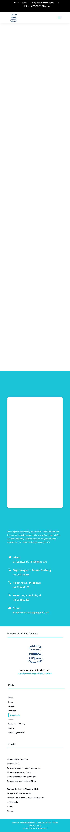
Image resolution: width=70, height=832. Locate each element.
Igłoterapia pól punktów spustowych (21, 777)
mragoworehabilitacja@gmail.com (44, 3)
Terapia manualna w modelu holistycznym (23, 768)
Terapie (11, 706)
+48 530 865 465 (21, 599)
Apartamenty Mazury (16, 724)
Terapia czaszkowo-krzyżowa (19, 772)
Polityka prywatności (16, 732)
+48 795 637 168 (19, 3)
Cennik (10, 719)
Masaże (10, 811)
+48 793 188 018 (21, 574)
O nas (10, 702)
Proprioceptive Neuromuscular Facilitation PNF (25, 798)
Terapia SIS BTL (13, 763)
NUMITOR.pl (42, 828)
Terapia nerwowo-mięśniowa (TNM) (21, 781)
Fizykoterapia (12, 802)
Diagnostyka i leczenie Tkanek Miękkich (22, 789)
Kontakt (11, 728)
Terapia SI (11, 806)
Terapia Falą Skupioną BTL (17, 759)
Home (10, 697)
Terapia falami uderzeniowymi (19, 793)
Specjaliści (12, 711)
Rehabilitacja (15, 715)
